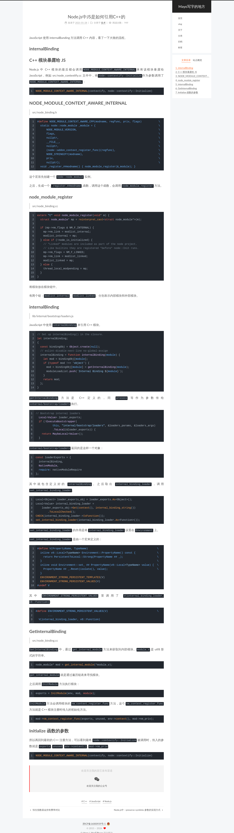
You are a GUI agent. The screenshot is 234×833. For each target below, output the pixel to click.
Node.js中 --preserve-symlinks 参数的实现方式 (138, 804)
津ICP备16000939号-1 (94, 818)
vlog (180, 24)
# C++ (84, 796)
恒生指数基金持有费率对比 (45, 804)
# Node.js (107, 796)
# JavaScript (94, 796)
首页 (180, 18)
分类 (180, 35)
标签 (180, 47)
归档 (180, 41)
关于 (180, 30)
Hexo (85, 827)
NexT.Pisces (97, 827)
